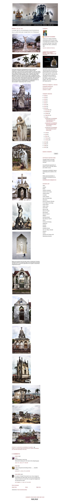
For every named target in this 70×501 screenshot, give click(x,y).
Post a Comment (15, 485)
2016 (45, 99)
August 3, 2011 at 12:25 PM (22, 471)
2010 (45, 142)
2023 (45, 95)
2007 (45, 147)
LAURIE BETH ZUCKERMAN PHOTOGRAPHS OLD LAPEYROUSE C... (51, 120)
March (46, 136)
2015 (45, 101)
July (46, 117)
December (47, 109)
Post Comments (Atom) (22, 489)
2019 (45, 97)
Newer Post (14, 487)
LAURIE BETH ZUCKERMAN (49, 36)
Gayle (16, 465)
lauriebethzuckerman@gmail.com (49, 179)
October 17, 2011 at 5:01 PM (23, 482)
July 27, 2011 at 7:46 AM (21, 462)
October (47, 113)
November (47, 111)
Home (26, 487)
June (46, 132)
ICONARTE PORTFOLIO (48, 86)
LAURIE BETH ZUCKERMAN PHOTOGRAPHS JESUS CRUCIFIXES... (51, 124)
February (47, 138)
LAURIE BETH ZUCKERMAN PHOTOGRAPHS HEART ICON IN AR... (51, 129)
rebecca (16, 456)
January (47, 139)
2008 (45, 145)
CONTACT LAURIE (47, 89)
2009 (45, 143)
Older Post (38, 487)
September (47, 115)
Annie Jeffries (18, 474)
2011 (45, 108)
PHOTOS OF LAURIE (47, 88)
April (46, 134)
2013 (45, 104)
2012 (45, 106)
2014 (45, 102)
